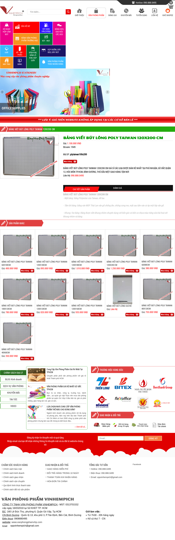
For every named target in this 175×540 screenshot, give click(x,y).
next (107, 92)
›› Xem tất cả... (80, 426)
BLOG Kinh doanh (13, 405)
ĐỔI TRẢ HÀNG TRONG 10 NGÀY (63, 473)
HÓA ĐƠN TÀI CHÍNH (57, 481)
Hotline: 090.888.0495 (101, 469)
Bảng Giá (112, 14)
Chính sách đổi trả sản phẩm (16, 489)
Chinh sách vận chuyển (14, 481)
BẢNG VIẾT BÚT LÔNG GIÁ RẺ (119, 305)
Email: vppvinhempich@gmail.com (106, 477)
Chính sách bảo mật (12, 469)
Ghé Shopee (167, 14)
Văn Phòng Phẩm (96, 14)
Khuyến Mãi (126, 14)
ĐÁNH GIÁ (117, 192)
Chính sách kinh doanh (13, 473)
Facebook (137, 464)
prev (2, 92)
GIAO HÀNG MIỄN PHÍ (57, 469)
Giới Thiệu (79, 14)
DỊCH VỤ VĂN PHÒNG (13, 412)
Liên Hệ (154, 14)
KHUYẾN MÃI (13, 418)
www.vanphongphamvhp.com (27, 522)
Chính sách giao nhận (13, 477)
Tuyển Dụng (141, 14)
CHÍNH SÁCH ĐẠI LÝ (13, 398)
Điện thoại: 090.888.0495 (102, 473)
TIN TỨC (13, 425)
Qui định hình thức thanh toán (17, 485)
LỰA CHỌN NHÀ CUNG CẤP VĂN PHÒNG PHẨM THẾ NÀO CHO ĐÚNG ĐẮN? (63, 408)
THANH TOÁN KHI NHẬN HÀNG (62, 477)
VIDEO (13, 431)
